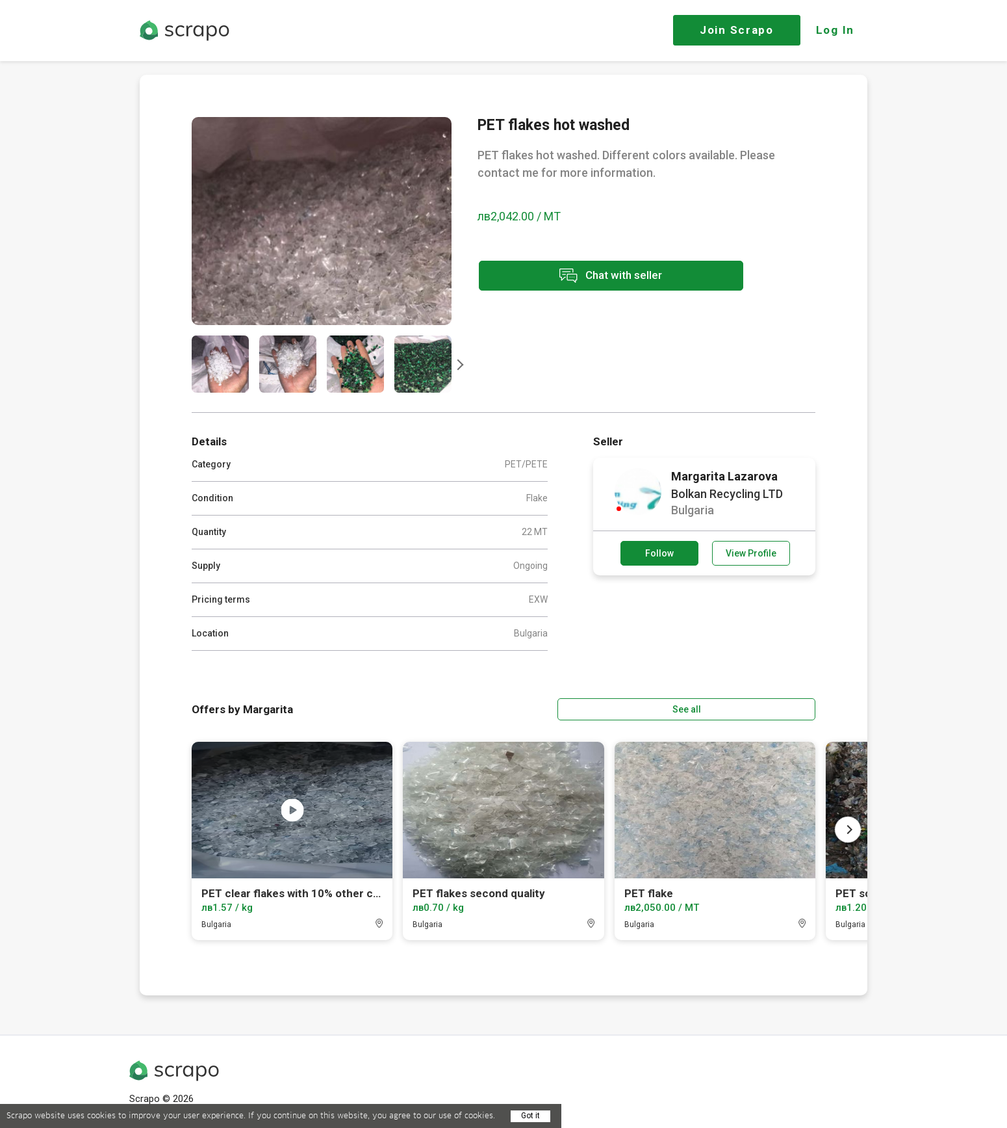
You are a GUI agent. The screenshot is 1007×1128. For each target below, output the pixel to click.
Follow (659, 553)
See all (778, 708)
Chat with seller (593, 276)
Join (737, 29)
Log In (835, 29)
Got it (530, 1115)
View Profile (751, 553)
